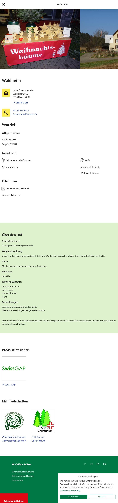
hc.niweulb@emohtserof (25, 114)
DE (84, 464)
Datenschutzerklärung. (70, 490)
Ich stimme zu (73, 497)
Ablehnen (102, 497)
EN (104, 464)
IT (98, 464)
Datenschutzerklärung (23, 476)
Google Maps (22, 102)
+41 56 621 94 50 (21, 110)
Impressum (17, 480)
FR (91, 464)
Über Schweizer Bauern (23, 471)
